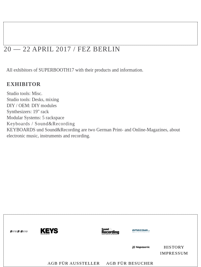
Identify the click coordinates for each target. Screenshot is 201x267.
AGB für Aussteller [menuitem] (74, 263)
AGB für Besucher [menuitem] (129, 263)
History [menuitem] (174, 247)
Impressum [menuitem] (174, 253)
